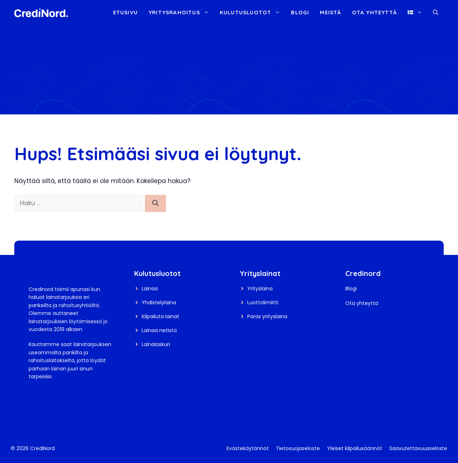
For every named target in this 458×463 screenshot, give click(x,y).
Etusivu (125, 12)
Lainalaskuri (156, 344)
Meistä (330, 12)
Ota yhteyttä (374, 12)
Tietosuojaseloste (298, 448)
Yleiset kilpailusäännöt (354, 448)
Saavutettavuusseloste (418, 448)
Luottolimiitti (262, 302)
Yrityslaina (260, 288)
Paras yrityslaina (267, 316)
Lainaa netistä (159, 330)
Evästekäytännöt (247, 448)
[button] (436, 12)
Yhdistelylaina (159, 302)
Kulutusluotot (253, 12)
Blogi (300, 12)
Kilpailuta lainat (160, 316)
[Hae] (155, 203)
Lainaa (150, 288)
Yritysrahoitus (181, 12)
